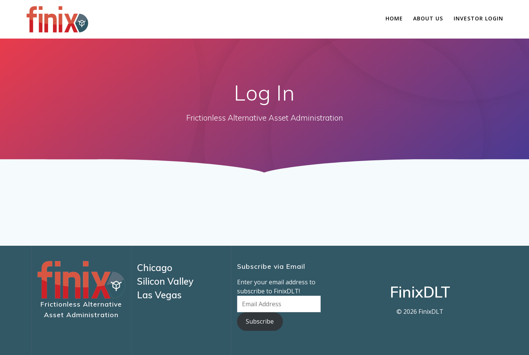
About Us (428, 18)
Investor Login (478, 18)
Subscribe (260, 321)
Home (394, 18)
